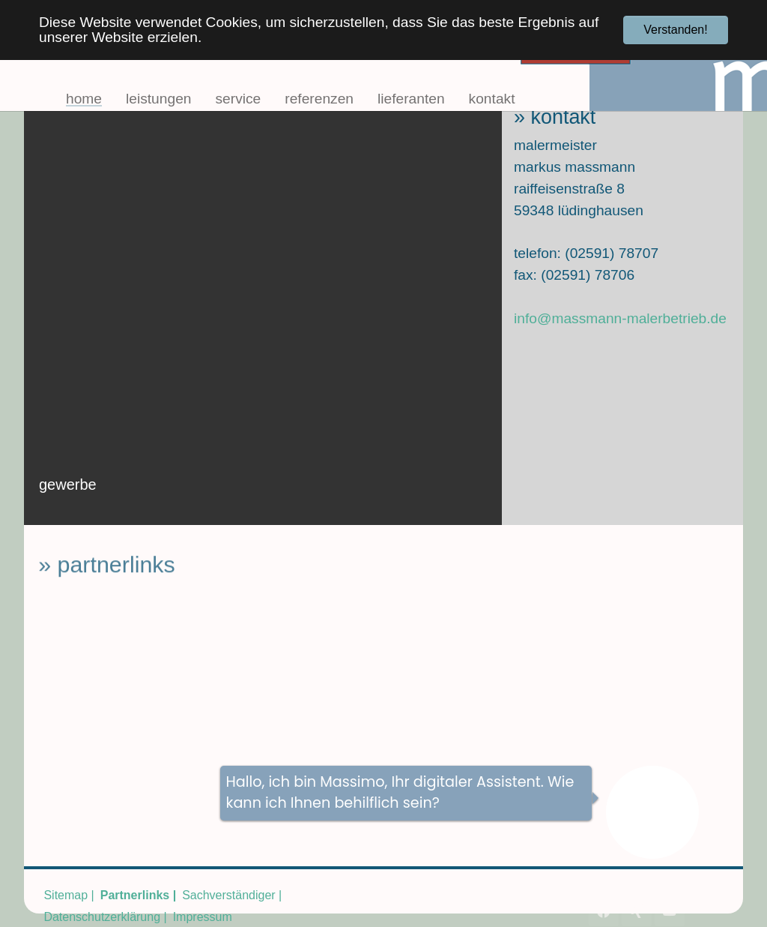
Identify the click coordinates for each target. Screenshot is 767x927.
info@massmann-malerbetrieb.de (620, 318)
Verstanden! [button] (675, 29)
